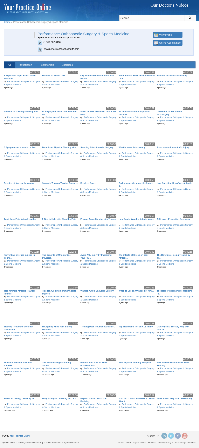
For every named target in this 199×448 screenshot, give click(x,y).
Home (7, 22)
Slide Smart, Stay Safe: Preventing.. (175, 398)
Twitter (171, 436)
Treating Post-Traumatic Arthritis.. (97, 326)
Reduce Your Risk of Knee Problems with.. (93, 364)
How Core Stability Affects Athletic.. (175, 183)
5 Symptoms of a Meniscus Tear (20, 147)
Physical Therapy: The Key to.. (19, 398)
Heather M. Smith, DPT (53, 75)
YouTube (185, 436)
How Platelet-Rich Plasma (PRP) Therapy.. (173, 364)
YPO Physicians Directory (28, 442)
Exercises (67, 64)
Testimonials (47, 64)
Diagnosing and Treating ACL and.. (60, 398)
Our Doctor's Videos (169, 5)
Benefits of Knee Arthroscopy (172, 75)
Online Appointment (170, 42)
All (9, 64)
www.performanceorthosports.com (61, 49)
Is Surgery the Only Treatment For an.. (59, 113)
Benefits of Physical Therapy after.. (60, 147)
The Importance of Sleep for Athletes (18, 364)
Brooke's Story (88, 183)
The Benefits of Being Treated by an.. (173, 256)
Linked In (164, 436)
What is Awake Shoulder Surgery (97, 291)
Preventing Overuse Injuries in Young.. (19, 256)
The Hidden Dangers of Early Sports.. (56, 364)
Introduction (25, 64)
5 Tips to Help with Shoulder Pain (59, 219)
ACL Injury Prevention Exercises (173, 219)
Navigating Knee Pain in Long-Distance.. (57, 328)
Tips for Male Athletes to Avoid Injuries (19, 292)
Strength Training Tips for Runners (60, 183)
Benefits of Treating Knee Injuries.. (21, 111)
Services (152, 442)
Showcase (141, 442)
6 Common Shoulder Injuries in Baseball (134, 113)
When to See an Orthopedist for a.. (136, 291)
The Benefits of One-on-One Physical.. (56, 256)
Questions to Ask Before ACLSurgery (169, 113)
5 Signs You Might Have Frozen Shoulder (20, 77)
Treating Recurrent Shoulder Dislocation (18, 328)
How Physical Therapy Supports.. (135, 362)
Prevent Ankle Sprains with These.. (98, 219)
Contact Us (190, 442)
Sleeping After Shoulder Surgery (96, 147)
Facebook (178, 436)
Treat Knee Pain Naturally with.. (20, 219)
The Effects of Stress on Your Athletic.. (133, 256)
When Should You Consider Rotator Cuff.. (137, 77)
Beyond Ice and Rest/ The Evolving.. (93, 399)
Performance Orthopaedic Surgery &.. (136, 184)
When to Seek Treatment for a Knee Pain (98, 113)
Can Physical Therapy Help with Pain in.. (173, 328)
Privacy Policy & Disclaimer (171, 442)
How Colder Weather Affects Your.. (136, 219)
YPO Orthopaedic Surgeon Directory (61, 442)
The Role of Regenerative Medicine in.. (174, 292)
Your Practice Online (20, 436)
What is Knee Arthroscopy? (133, 147)
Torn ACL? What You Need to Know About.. (136, 399)
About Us (130, 442)
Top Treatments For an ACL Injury (136, 326)
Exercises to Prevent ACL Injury (173, 147)
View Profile (165, 34)
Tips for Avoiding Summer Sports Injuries (59, 292)
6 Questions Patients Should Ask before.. (97, 77)
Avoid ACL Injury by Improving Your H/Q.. (96, 256)
